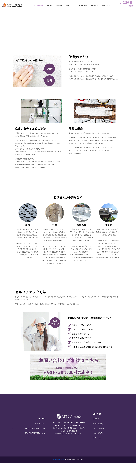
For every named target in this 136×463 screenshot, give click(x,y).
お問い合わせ (106, 5)
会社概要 (59, 5)
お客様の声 (94, 5)
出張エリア (70, 5)
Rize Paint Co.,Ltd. (59, 459)
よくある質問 (82, 5)
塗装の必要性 (38, 5)
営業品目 (50, 5)
